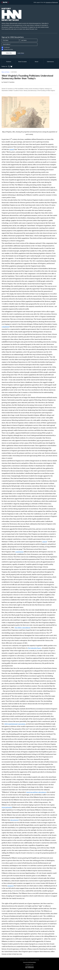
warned (11, 149)
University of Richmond (52, 2)
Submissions (50, 61)
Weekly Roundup (8, 49)
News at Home (5, 72)
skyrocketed (14, 820)
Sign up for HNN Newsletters (29, 962)
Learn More (20, 53)
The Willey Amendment (22, 627)
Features (8, 61)
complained (5, 327)
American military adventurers (36, 792)
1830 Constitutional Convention (14, 724)
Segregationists (7, 807)
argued (44, 541)
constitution (19, 552)
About (36, 61)
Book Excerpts (22, 61)
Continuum (7, 47)
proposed (11, 886)
